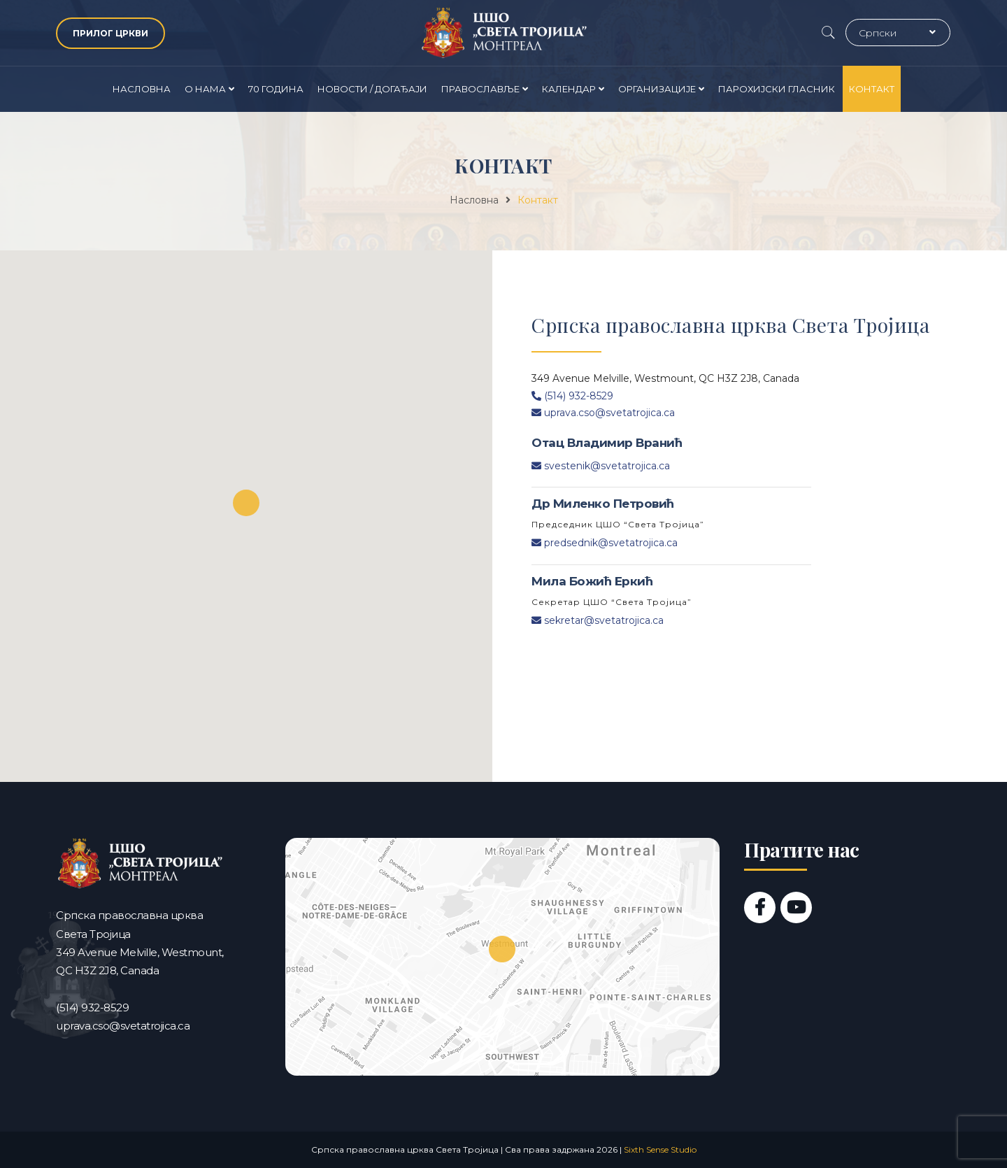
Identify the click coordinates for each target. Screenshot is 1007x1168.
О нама (205, 88)
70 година (275, 88)
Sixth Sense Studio (660, 1149)
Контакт (871, 88)
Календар (569, 88)
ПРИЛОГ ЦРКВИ (110, 33)
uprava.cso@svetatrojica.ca (603, 412)
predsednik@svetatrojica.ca (604, 542)
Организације (657, 88)
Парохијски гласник (776, 88)
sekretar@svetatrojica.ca (597, 620)
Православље (480, 88)
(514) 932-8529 (572, 396)
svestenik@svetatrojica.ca (600, 466)
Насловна (142, 88)
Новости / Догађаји (372, 88)
